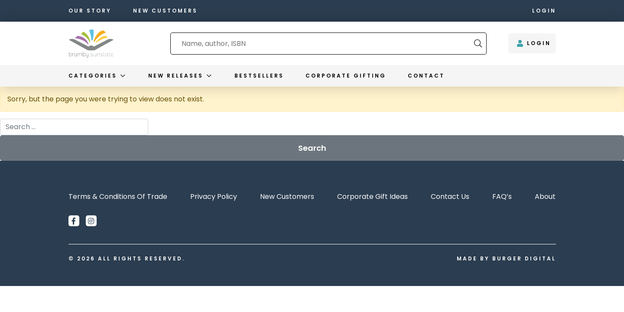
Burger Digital (524, 258)
